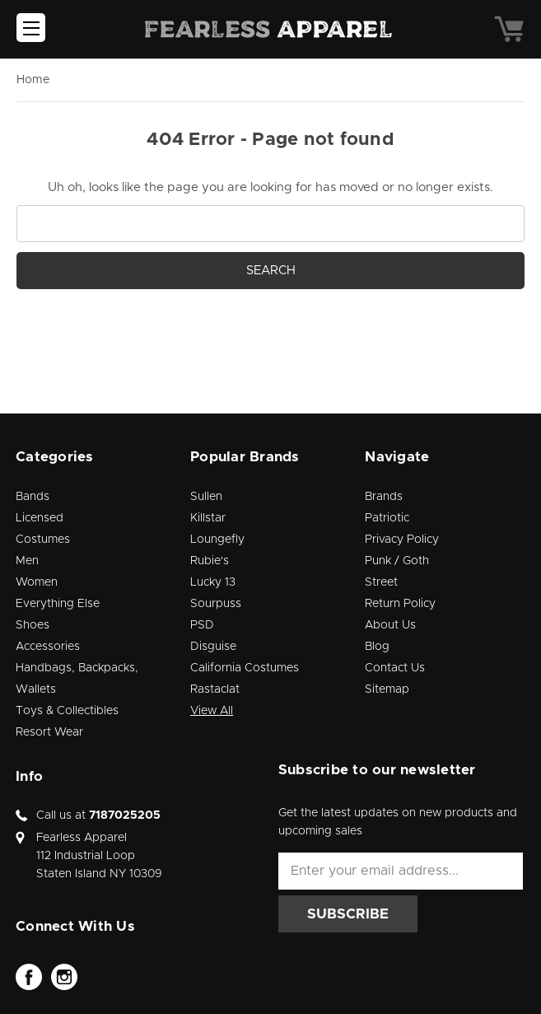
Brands (384, 496)
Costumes (43, 539)
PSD (202, 625)
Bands (32, 496)
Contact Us (395, 668)
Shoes (32, 625)
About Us (390, 625)
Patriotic (387, 518)
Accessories (48, 646)
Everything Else (58, 604)
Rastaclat (215, 689)
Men (27, 561)
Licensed (39, 518)
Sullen (206, 496)
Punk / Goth (397, 561)
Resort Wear (49, 732)
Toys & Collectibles (67, 711)
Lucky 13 (213, 582)
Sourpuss (215, 604)
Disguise (213, 646)
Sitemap (387, 689)
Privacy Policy (402, 539)
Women (37, 582)
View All (211, 711)
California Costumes (244, 668)
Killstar (208, 518)
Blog (377, 646)
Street (381, 582)
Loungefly (217, 539)
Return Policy (400, 604)
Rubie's (209, 561)
